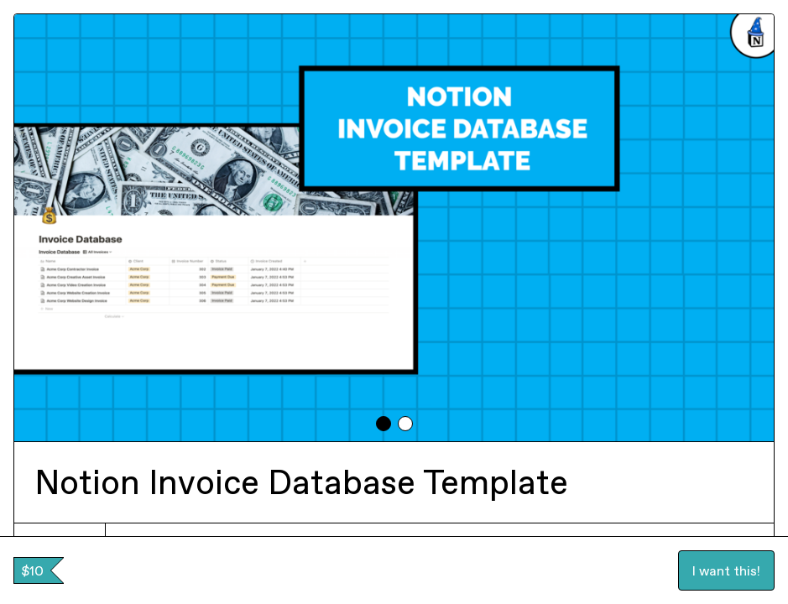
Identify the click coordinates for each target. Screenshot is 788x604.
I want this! (726, 570)
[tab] (383, 423)
